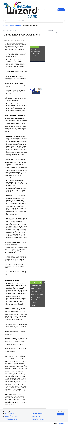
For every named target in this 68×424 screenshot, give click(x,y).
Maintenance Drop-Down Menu (56, 32)
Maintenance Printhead (11, 416)
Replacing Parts (36, 416)
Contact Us (61, 10)
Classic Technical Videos (38, 419)
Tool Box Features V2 (15, 25)
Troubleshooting (36, 415)
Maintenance (8, 418)
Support (5, 25)
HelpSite (61, 423)
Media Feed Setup (36, 418)
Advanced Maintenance (11, 419)
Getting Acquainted (9, 413)
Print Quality (8, 415)
